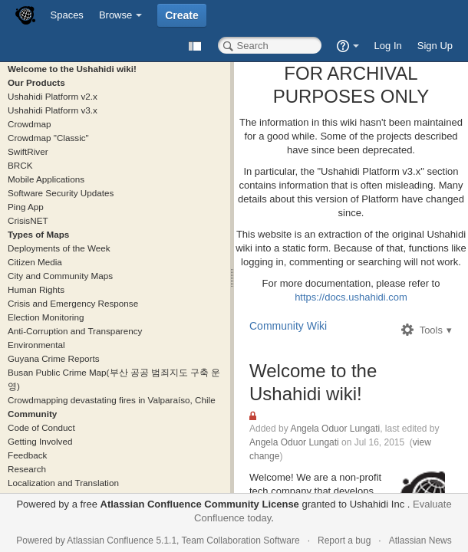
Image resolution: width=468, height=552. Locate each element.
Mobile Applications (46, 179)
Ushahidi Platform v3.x (52, 110)
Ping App (26, 207)
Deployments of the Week (59, 248)
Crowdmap (29, 124)
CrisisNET (28, 220)
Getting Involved (40, 441)
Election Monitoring (46, 317)
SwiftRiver (28, 151)
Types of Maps (38, 234)
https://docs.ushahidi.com (351, 297)
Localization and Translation (63, 483)
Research (27, 469)
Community (32, 414)
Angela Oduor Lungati (335, 428)
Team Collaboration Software (241, 540)
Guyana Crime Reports (54, 358)
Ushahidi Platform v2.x (52, 96)
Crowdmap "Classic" (48, 138)
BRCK (20, 165)
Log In (388, 45)
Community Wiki (288, 326)
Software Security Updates (61, 193)
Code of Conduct (41, 427)
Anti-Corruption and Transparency (75, 331)
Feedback (27, 455)
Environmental (36, 345)
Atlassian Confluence (110, 540)
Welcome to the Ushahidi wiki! (72, 69)
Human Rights (36, 289)
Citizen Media (35, 262)
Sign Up (435, 45)
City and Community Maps (60, 276)
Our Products (36, 82)
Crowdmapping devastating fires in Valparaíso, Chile (112, 400)
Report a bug (344, 540)
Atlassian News (420, 540)
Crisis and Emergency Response (73, 303)
